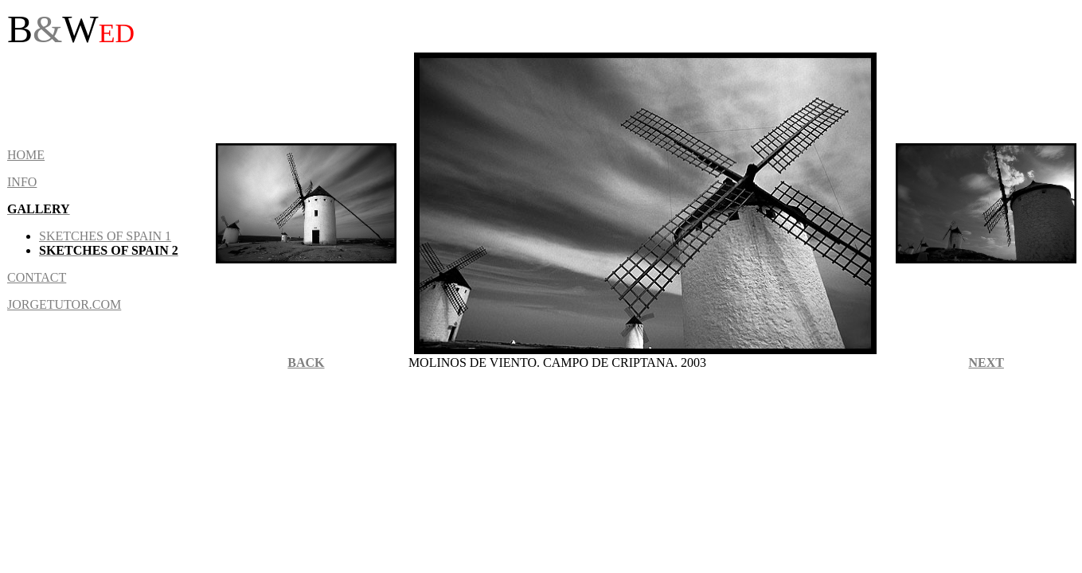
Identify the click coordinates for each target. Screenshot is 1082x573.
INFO (22, 182)
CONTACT (36, 277)
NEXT (985, 362)
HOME (26, 155)
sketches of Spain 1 (105, 236)
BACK (305, 362)
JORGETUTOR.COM (64, 304)
